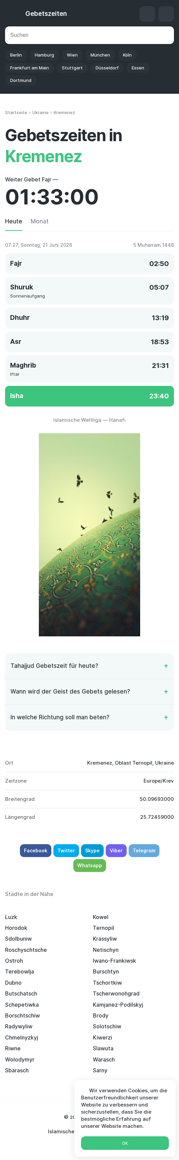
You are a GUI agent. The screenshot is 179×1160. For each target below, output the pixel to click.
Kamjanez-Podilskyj (118, 1004)
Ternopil (103, 927)
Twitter (66, 850)
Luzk (11, 917)
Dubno (13, 982)
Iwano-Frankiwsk (114, 960)
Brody (100, 1015)
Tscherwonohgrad (116, 993)
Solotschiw (107, 1026)
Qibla (147, 14)
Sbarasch (17, 1070)
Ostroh (14, 960)
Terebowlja (19, 971)
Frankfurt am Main (29, 67)
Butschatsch (21, 993)
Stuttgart (72, 67)
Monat (40, 221)
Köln (127, 55)
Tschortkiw (107, 982)
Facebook (35, 850)
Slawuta (103, 1048)
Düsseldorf (107, 67)
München (100, 55)
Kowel (100, 917)
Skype (92, 850)
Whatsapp (89, 865)
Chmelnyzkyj (21, 1037)
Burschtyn (106, 971)
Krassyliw (105, 938)
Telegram (144, 850)
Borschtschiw (22, 1015)
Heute (13, 221)
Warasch (104, 1059)
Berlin (16, 55)
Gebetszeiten (46, 14)
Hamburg (44, 55)
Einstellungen (166, 14)
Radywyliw (18, 1026)
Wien (72, 55)
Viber (116, 850)
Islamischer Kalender (74, 1131)
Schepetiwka (22, 1004)
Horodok (16, 927)
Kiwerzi (102, 1037)
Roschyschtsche (26, 949)
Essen (138, 67)
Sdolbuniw (18, 938)
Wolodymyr (19, 1059)
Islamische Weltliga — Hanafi (89, 420)
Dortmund (20, 80)
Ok (125, 1143)
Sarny (100, 1070)
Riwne (13, 1048)
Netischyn (106, 949)
